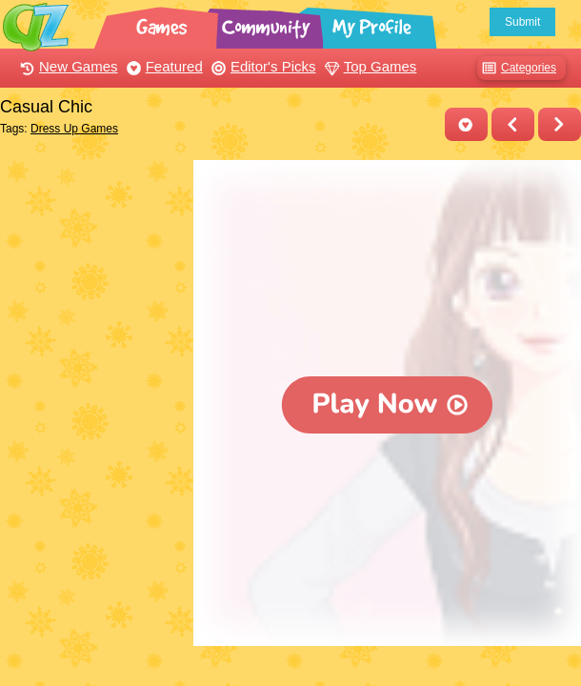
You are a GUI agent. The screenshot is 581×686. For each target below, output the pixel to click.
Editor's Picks (261, 66)
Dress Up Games (74, 128)
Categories (516, 68)
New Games (66, 66)
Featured (162, 66)
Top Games (368, 66)
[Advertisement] (92, 231)
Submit (522, 22)
